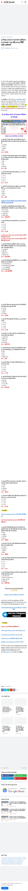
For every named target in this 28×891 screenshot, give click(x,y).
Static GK (19, 863)
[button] (2, 2)
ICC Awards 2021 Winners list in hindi (12, 635)
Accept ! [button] (5, 888)
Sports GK (13, 863)
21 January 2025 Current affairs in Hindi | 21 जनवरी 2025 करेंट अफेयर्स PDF (17, 811)
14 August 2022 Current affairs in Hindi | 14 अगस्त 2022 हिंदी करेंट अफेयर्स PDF (17, 803)
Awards (4, 858)
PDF (24, 858)
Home (2, 37)
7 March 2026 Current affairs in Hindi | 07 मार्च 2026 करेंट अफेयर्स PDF (7, 709)
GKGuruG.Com (7, 652)
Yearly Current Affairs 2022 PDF (14, 595)
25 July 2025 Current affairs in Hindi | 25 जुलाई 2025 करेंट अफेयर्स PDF (6, 729)
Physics (3, 860)
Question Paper (11, 860)
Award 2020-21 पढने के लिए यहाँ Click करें (11, 638)
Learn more (10, 885)
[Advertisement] (14, 20)
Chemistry (10, 858)
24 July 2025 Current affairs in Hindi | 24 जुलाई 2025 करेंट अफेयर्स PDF (20, 729)
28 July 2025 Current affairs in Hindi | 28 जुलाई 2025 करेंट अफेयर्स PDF (20, 709)
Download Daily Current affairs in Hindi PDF (14, 608)
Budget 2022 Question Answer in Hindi (12, 642)
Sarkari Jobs (19, 860)
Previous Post (5, 768)
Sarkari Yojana (5, 863)
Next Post (23, 768)
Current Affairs (8, 37)
